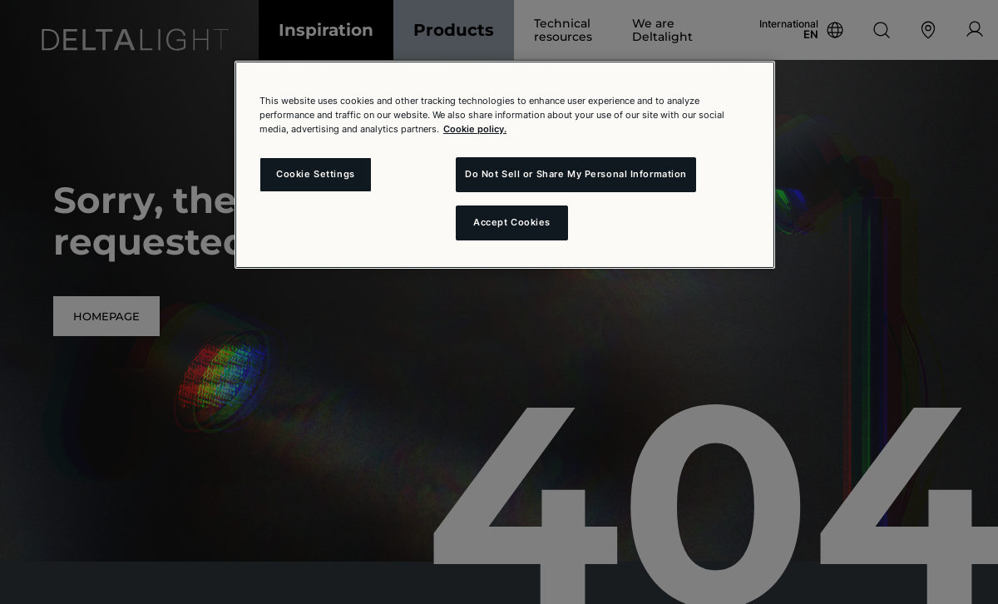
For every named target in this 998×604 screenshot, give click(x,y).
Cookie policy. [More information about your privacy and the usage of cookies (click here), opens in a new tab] (474, 129)
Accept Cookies (512, 222)
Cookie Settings (315, 174)
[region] (505, 165)
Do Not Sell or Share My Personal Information (576, 174)
